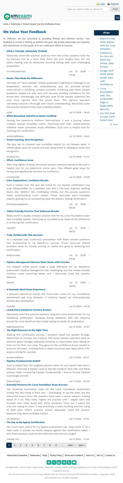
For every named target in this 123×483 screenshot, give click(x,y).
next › (71, 445)
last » (82, 445)
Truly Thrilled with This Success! (25, 235)
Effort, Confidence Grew (20, 160)
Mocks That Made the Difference (25, 78)
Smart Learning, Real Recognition (25, 139)
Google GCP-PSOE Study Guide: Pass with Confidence (107, 77)
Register (115, 4)
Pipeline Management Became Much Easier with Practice (38, 262)
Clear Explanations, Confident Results (28, 180)
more (115, 124)
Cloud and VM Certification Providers (82, 474)
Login (102, 4)
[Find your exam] (87, 9)
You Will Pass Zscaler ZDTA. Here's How (107, 116)
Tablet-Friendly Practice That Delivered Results (33, 211)
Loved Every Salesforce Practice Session (29, 310)
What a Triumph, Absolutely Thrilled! (27, 51)
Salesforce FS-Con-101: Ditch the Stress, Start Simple (107, 60)
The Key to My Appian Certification (26, 422)
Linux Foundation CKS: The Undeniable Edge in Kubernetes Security (106, 98)
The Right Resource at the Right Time (27, 330)
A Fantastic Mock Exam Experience (26, 289)
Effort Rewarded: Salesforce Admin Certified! (32, 116)
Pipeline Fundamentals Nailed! (23, 361)
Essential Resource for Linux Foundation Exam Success (37, 384)
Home (5, 24)
